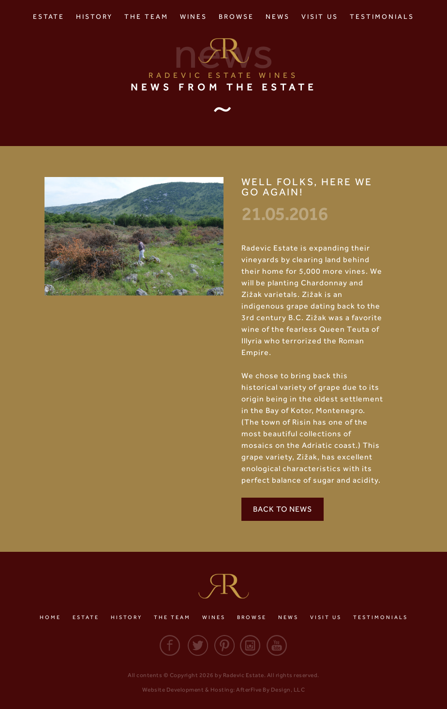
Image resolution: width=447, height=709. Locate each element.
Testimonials (382, 16)
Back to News (282, 509)
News (278, 16)
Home (50, 617)
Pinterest (223, 645)
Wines (193, 16)
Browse (236, 16)
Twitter (196, 645)
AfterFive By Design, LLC (270, 689)
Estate (48, 16)
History (94, 16)
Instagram (250, 645)
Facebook (169, 645)
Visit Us (319, 16)
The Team (146, 16)
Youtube (277, 645)
